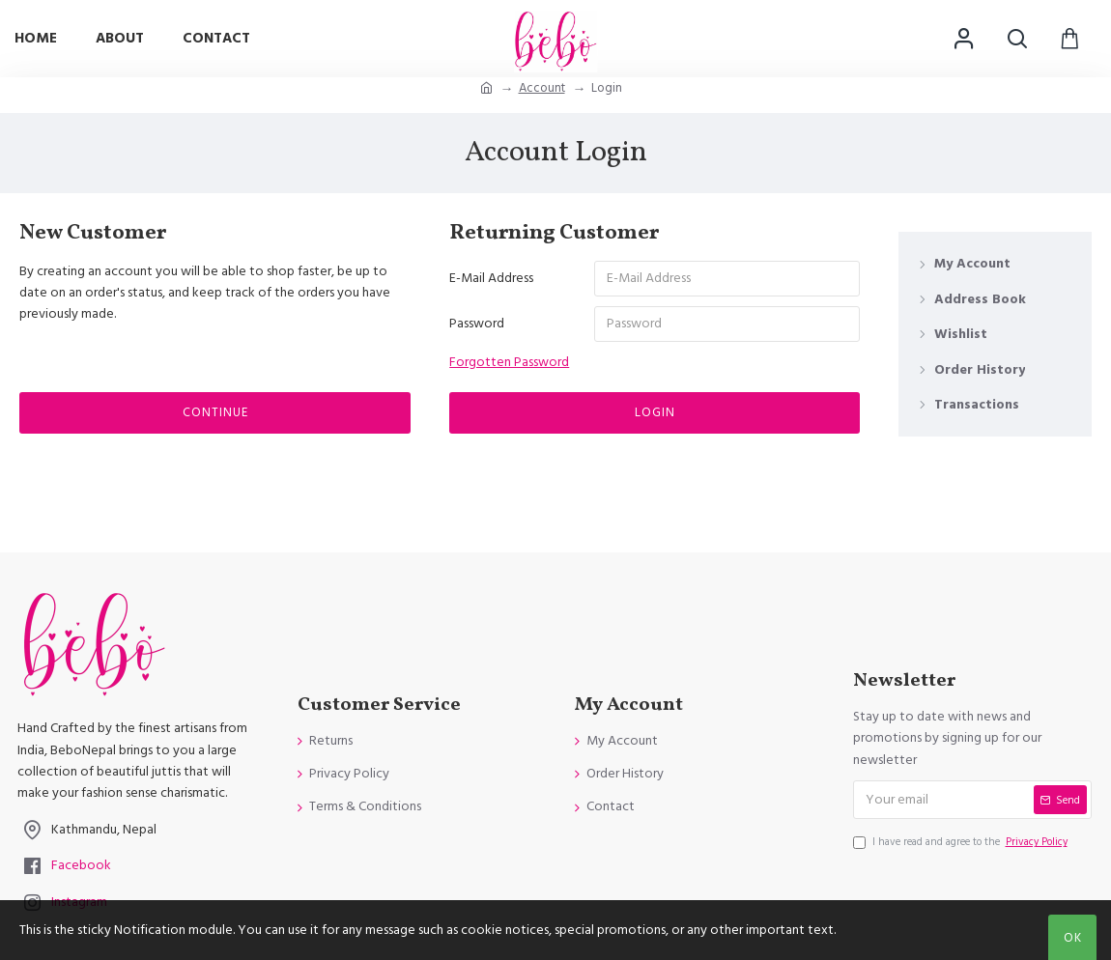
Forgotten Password (509, 364)
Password (476, 324)
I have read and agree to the (961, 842)
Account (542, 88)
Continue (215, 414)
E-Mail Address (491, 278)
